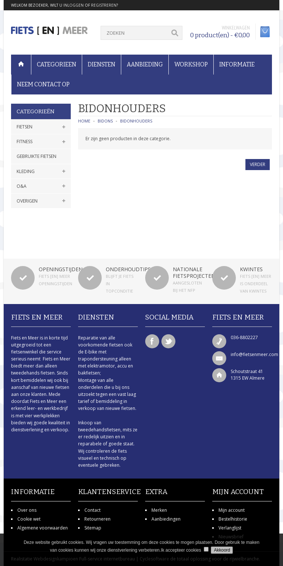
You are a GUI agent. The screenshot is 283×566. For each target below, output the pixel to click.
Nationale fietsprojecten (194, 272)
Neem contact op (43, 84)
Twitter (168, 341)
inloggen (73, 5)
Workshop (191, 64)
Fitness (24, 141)
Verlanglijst (230, 528)
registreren (103, 5)
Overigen (27, 201)
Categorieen (56, 64)
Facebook (152, 341)
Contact (92, 510)
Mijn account (232, 510)
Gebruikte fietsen (36, 156)
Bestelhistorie (233, 519)
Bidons (105, 121)
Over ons (26, 510)
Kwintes (251, 269)
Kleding (26, 171)
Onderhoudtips (128, 269)
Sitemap (92, 528)
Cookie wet (29, 519)
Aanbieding (145, 64)
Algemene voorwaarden (42, 528)
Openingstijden (61, 269)
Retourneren (97, 519)
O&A (22, 186)
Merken (159, 510)
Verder (257, 164)
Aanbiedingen (166, 519)
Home (84, 121)
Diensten (101, 64)
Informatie (237, 64)
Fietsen (24, 127)
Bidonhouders (136, 121)
